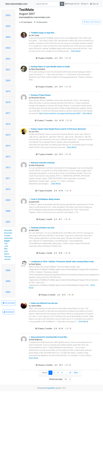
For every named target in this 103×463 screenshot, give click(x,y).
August (7, 241)
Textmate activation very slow (41, 228)
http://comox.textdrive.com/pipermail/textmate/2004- (60, 113)
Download (9, 312)
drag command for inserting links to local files (48, 337)
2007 (8, 222)
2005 (8, 281)
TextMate (26, 10)
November (8, 233)
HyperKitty (51, 388)
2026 (8, 15)
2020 (8, 80)
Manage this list (72, 4)
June (6, 246)
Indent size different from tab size (43, 303)
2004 (8, 292)
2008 (8, 211)
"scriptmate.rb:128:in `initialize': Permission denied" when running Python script (61, 262)
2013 (8, 156)
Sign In (84, 4)
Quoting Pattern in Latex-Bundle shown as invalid (49, 67)
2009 (8, 200)
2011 (8, 178)
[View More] (75, 51)
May (6, 249)
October (7, 236)
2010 (8, 189)
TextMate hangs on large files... (42, 33)
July (5, 243)
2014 (8, 145)
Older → (77, 373)
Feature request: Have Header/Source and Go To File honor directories (57, 129)
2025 (8, 26)
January (7, 259)
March (6, 254)
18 (70, 373)
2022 (8, 58)
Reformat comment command (41, 163)
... (65, 373)
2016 (8, 124)
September (8, 238)
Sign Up (94, 4)
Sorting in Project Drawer (40, 95)
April (6, 251)
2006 (8, 270)
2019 (8, 91)
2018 (8, 102)
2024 (8, 37)
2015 (8, 135)
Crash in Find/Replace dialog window (44, 199)
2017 (8, 113)
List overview (8, 303)
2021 (8, 69)
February (7, 257)
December (8, 230)
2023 (8, 48)
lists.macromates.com (16, 4)
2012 (8, 167)
